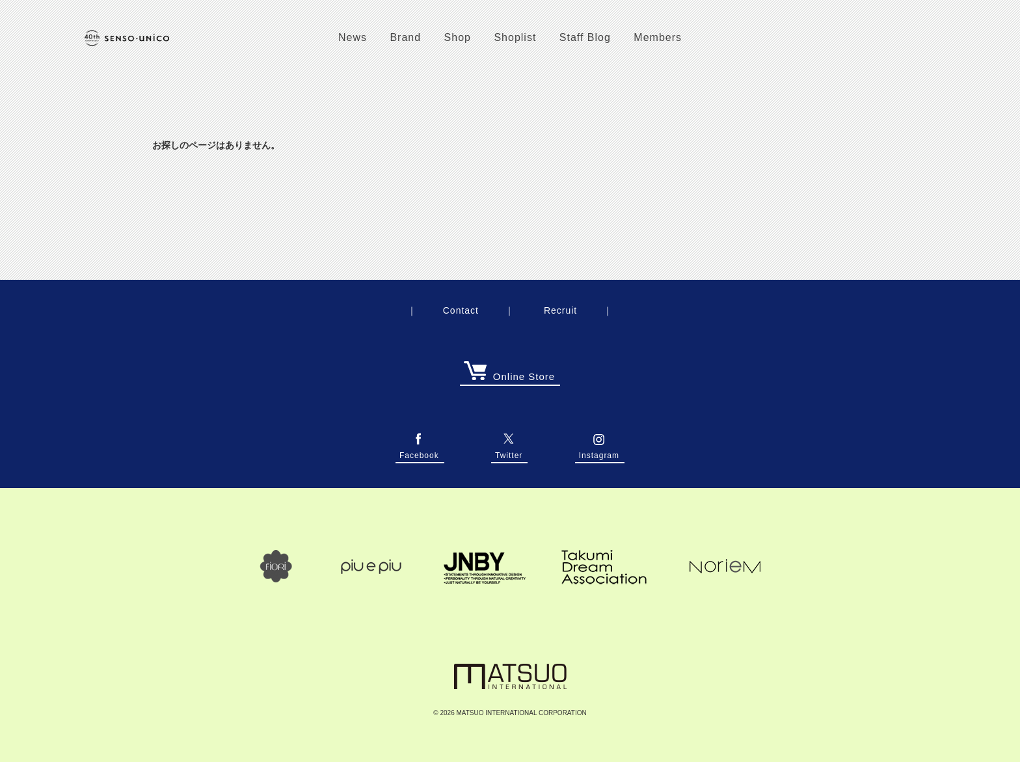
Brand (405, 37)
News (352, 37)
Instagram (599, 451)
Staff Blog (585, 37)
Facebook (419, 451)
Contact (461, 310)
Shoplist (515, 37)
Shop (457, 37)
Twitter (508, 451)
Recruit (560, 310)
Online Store (509, 376)
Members (658, 37)
